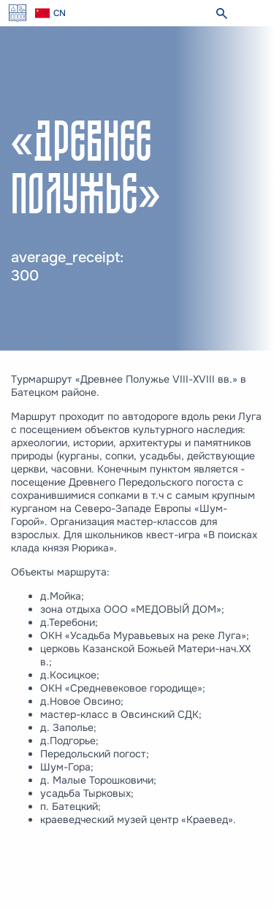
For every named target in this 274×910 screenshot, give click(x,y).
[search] (221, 13)
